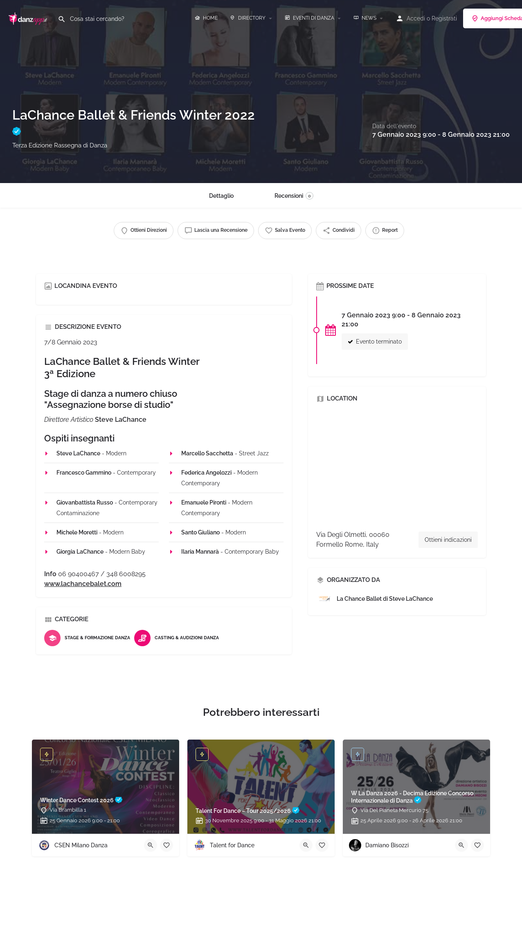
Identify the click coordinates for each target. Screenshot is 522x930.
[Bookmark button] (166, 845)
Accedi (416, 18)
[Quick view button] (150, 845)
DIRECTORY (248, 18)
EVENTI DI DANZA (309, 18)
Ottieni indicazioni (448, 539)
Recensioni (293, 195)
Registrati (444, 18)
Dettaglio (221, 195)
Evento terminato (375, 341)
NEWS (364, 18)
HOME (206, 18)
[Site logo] (29, 17)
